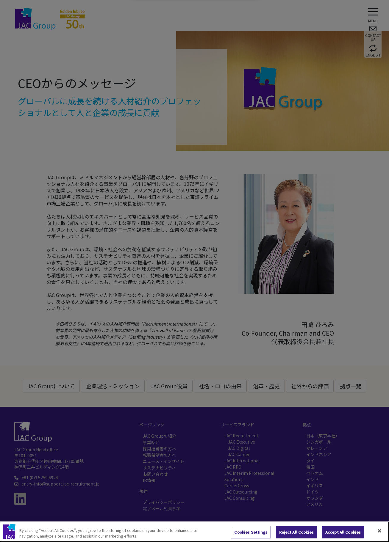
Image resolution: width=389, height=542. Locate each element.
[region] (194, 531)
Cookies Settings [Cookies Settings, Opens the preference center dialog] (250, 532)
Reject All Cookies (296, 532)
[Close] (379, 531)
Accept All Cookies (343, 532)
